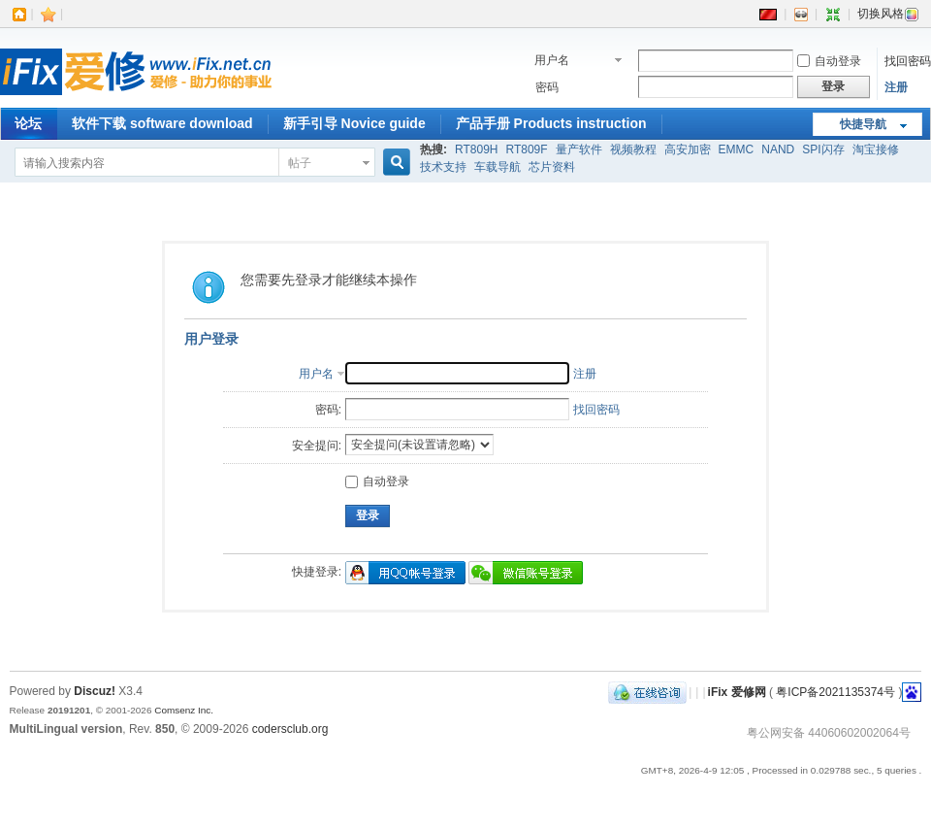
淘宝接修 (875, 149)
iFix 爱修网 (737, 692)
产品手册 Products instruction (551, 123)
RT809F (526, 149)
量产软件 (579, 149)
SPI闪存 (823, 149)
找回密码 (907, 61)
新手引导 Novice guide (354, 123)
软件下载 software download (162, 123)
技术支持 (443, 167)
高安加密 (687, 149)
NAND (777, 149)
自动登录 (829, 61)
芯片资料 (552, 167)
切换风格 (888, 13)
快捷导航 (863, 124)
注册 (896, 87)
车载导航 (497, 167)
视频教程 (633, 149)
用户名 (551, 60)
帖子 (299, 163)
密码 (547, 87)
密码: (328, 409)
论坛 (28, 123)
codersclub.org (290, 729)
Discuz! (94, 691)
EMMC (736, 149)
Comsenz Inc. (183, 710)
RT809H (476, 149)
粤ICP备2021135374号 (835, 692)
